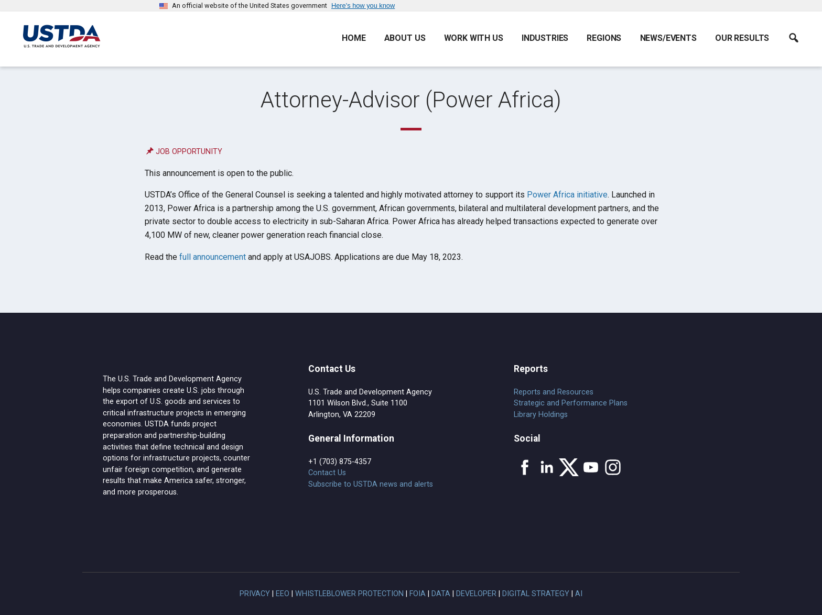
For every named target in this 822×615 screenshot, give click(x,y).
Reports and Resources (553, 392)
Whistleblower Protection (349, 593)
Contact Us (327, 472)
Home (353, 38)
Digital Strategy (535, 593)
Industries (545, 38)
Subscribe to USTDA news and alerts (370, 484)
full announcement (212, 257)
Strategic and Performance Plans (571, 403)
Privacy (255, 593)
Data (440, 593)
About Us (405, 38)
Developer (476, 593)
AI (578, 593)
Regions (604, 38)
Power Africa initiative (567, 195)
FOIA (417, 593)
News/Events (668, 38)
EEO (282, 593)
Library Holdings (541, 414)
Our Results (742, 38)
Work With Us (473, 38)
